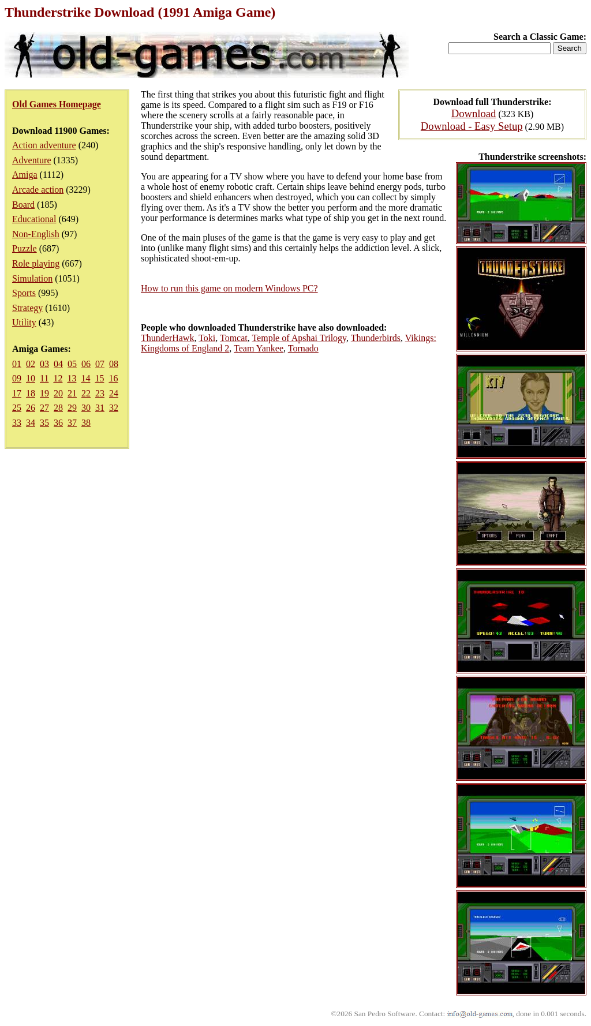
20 (58, 393)
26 (30, 408)
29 (72, 408)
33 (16, 423)
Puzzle (24, 248)
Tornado (303, 348)
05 (72, 364)
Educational (34, 219)
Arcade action (37, 189)
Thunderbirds (376, 338)
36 (58, 423)
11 (44, 378)
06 (86, 364)
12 (57, 378)
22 (86, 393)
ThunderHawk (167, 338)
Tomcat (234, 338)
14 (85, 378)
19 (44, 393)
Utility (24, 322)
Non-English (35, 234)
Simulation (32, 278)
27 (44, 408)
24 (113, 393)
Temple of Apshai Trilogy (299, 338)
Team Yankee (258, 348)
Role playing (35, 263)
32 (113, 408)
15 (99, 378)
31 (99, 408)
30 (86, 408)
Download (473, 113)
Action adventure (44, 145)
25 (16, 408)
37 (72, 423)
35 (44, 423)
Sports (24, 293)
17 (16, 393)
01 (16, 364)
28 (58, 408)
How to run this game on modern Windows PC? (229, 288)
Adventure (31, 160)
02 (30, 364)
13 (71, 378)
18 (30, 393)
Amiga (25, 174)
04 (58, 364)
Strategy (27, 308)
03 (44, 364)
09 (16, 378)
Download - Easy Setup (472, 126)
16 (113, 378)
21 (72, 393)
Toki (207, 338)
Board (23, 204)
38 (86, 423)
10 (30, 378)
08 (113, 364)
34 (30, 423)
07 (99, 364)
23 (99, 393)
